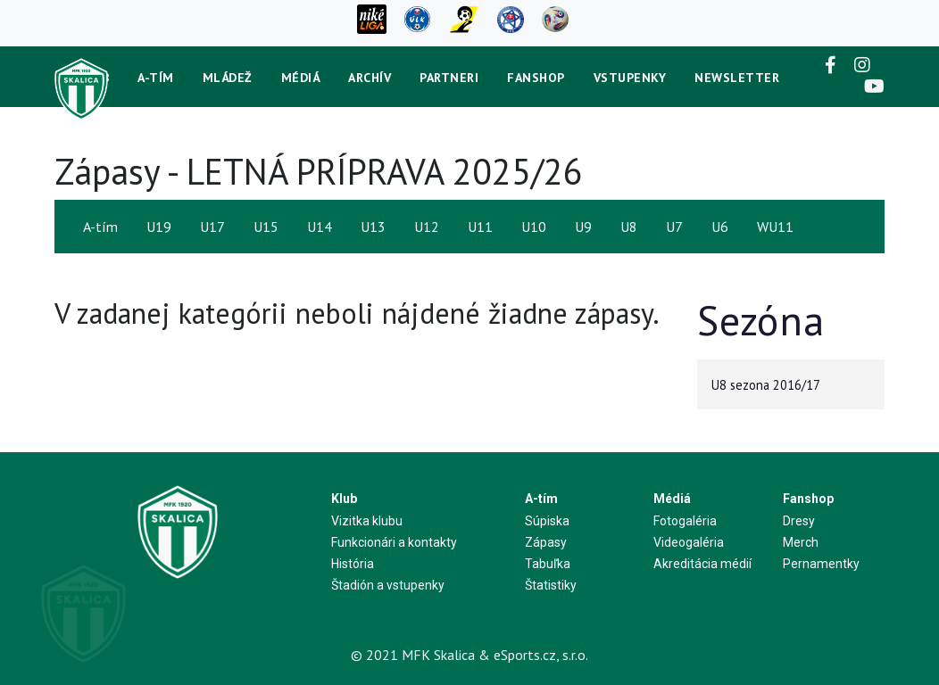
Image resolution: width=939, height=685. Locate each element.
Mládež (228, 78)
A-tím (155, 78)
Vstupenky (630, 78)
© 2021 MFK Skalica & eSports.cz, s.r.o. (469, 655)
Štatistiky (551, 585)
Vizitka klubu (367, 521)
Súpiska (547, 521)
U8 (628, 226)
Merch (801, 542)
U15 (265, 226)
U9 (583, 226)
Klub (344, 498)
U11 (480, 226)
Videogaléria (688, 542)
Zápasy (546, 542)
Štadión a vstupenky (388, 585)
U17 (212, 226)
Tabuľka (547, 564)
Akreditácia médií (702, 564)
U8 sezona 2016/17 (765, 384)
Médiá (300, 78)
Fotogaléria (685, 521)
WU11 (775, 226)
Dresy (799, 521)
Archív (369, 78)
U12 (426, 226)
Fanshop (536, 78)
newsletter (736, 78)
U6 (719, 226)
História (352, 564)
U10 (533, 226)
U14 (319, 226)
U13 (373, 226)
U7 (674, 226)
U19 (158, 226)
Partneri (449, 78)
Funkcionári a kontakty (394, 542)
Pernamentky (821, 564)
